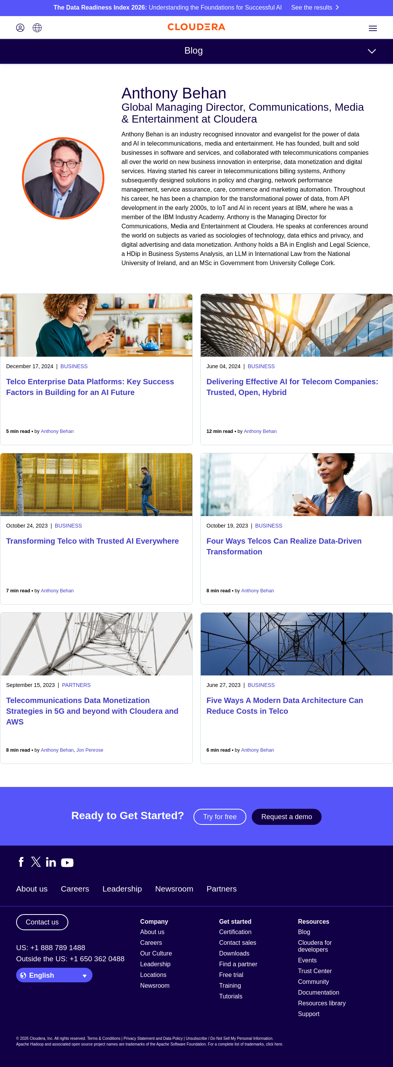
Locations (153, 975)
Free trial (231, 975)
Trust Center (315, 971)
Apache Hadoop (30, 1044)
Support (308, 1014)
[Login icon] (20, 28)
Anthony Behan (57, 431)
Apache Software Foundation (181, 1044)
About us (32, 888)
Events (307, 960)
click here (274, 1044)
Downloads (234, 953)
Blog (193, 50)
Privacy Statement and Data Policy (153, 1038)
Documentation (318, 992)
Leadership (122, 888)
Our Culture (156, 953)
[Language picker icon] (37, 28)
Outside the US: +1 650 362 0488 (70, 959)
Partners (221, 888)
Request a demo (286, 817)
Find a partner (238, 964)
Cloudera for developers (315, 946)
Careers (75, 888)
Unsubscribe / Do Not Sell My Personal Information (229, 1038)
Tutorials (231, 996)
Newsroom (174, 888)
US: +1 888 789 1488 (50, 948)
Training (230, 985)
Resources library (321, 1003)
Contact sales (237, 942)
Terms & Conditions (104, 1038)
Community (313, 981)
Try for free (219, 817)
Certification (235, 932)
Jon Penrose (89, 750)
